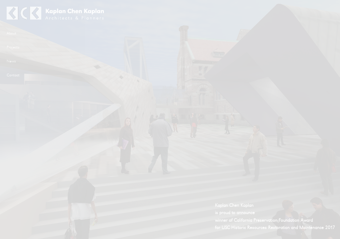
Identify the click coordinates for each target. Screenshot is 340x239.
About (11, 34)
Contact (13, 75)
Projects (13, 47)
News (11, 61)
